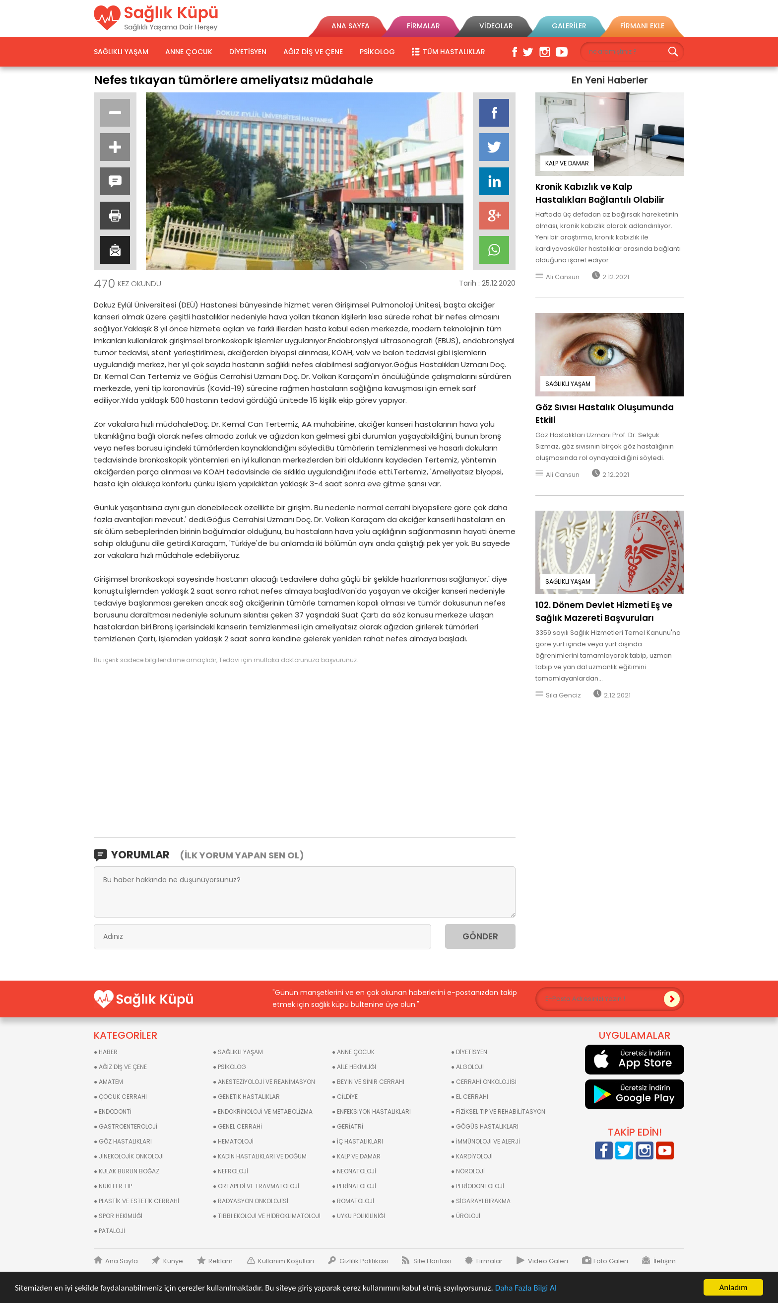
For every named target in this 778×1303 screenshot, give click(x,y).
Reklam (220, 1261)
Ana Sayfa (121, 1261)
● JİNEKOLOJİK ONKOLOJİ (129, 1156)
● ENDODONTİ (112, 1111)
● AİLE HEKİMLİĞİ (354, 1067)
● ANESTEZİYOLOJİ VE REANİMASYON (264, 1081)
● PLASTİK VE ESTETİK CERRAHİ (136, 1201)
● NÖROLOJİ (468, 1171)
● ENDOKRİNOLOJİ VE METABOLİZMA (263, 1111)
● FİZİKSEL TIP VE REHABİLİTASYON (498, 1111)
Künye (173, 1261)
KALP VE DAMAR (567, 163)
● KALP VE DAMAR (356, 1156)
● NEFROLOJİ (230, 1171)
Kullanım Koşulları (286, 1261)
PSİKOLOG (377, 52)
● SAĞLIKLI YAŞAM (238, 1052)
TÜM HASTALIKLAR (454, 52)
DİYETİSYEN (247, 52)
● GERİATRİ (347, 1126)
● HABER (106, 1052)
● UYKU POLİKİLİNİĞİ (358, 1216)
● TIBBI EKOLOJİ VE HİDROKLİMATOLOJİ (267, 1216)
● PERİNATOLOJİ (354, 1186)
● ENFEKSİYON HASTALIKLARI (371, 1111)
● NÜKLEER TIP (113, 1186)
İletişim (664, 1261)
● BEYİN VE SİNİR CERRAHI (368, 1081)
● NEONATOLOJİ (354, 1171)
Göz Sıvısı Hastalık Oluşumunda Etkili (604, 413)
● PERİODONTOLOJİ (477, 1186)
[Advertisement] (305, 750)
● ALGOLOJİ (467, 1067)
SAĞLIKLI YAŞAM (121, 52)
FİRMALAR (423, 26)
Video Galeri (548, 1261)
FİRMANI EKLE (642, 26)
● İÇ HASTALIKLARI (357, 1141)
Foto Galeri (610, 1261)
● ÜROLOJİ (465, 1216)
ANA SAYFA (350, 26)
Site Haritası (432, 1261)
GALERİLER (569, 26)
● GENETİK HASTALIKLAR (246, 1096)
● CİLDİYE (345, 1096)
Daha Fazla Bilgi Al (526, 1288)
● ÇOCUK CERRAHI (120, 1096)
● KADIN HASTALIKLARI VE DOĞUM (260, 1156)
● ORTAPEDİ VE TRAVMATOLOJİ (256, 1186)
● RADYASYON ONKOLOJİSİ (250, 1201)
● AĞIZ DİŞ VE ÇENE (120, 1067)
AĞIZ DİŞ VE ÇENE (313, 52)
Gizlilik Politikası (363, 1261)
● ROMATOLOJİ (353, 1201)
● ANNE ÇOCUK (353, 1052)
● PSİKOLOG (229, 1067)
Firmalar (489, 1261)
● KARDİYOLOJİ (472, 1156)
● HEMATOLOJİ (233, 1141)
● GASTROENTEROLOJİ (125, 1126)
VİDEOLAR (496, 26)
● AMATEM (108, 1081)
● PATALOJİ (109, 1230)
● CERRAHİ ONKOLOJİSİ (484, 1081)
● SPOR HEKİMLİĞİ (118, 1216)
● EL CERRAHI (469, 1096)
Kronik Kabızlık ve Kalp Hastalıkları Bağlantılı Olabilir (599, 193)
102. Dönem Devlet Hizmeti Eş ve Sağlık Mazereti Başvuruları (603, 611)
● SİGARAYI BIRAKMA (481, 1201)
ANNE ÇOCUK (188, 52)
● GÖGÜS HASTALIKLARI (485, 1126)
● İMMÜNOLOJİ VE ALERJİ (485, 1141)
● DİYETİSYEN (469, 1052)
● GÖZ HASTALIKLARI (123, 1141)
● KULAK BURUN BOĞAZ (126, 1171)
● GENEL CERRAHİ (237, 1126)
